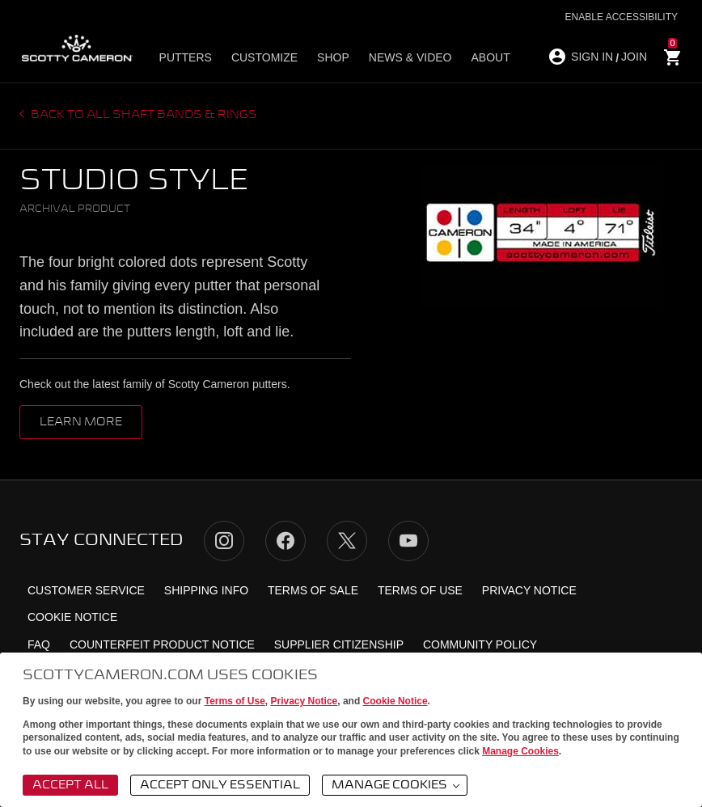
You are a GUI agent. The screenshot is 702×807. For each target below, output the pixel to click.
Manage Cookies (520, 751)
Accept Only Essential (220, 785)
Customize (264, 57)
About (490, 57)
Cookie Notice (395, 701)
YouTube (408, 541)
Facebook (285, 541)
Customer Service (86, 590)
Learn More (81, 422)
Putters (185, 57)
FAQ (38, 644)
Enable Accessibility (621, 17)
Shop (333, 57)
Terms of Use (235, 701)
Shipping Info (206, 590)
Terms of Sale (313, 590)
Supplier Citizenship (339, 644)
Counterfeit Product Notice (162, 644)
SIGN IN (592, 56)
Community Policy (480, 644)
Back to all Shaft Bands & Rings (142, 114)
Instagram (224, 541)
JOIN (634, 56)
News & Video (410, 57)
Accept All (70, 785)
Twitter (347, 541)
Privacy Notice (304, 701)
